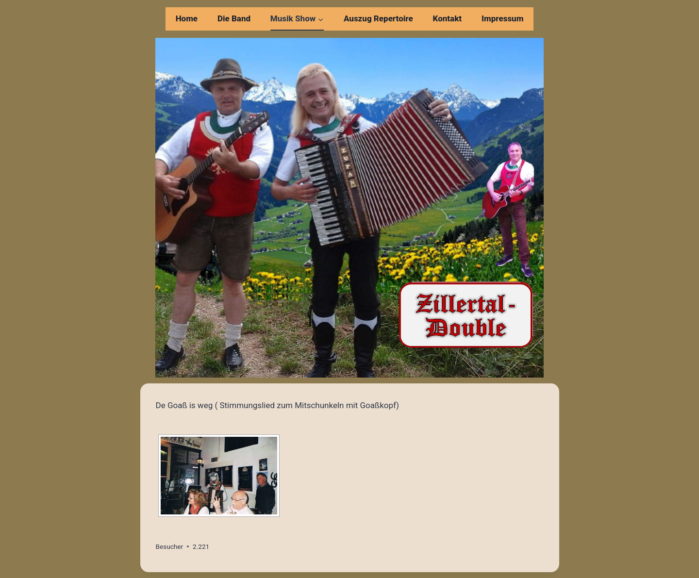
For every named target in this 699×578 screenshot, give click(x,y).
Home (187, 18)
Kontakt (447, 18)
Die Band (233, 18)
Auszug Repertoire (378, 18)
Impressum (502, 18)
